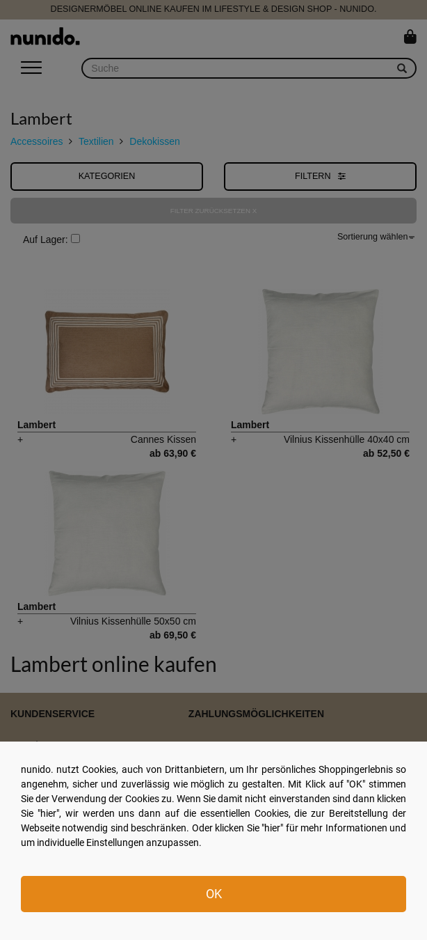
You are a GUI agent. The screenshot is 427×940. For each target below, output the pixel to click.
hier (48, 813)
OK (214, 893)
